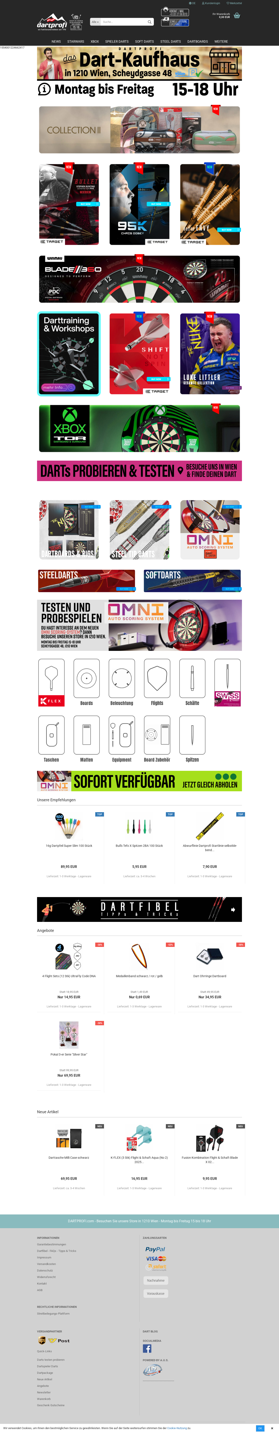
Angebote (43, 1386)
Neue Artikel (44, 1379)
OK (260, 1428)
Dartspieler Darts (47, 1366)
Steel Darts (170, 42)
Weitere (221, 42)
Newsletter (44, 1392)
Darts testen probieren (51, 1359)
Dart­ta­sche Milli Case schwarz (69, 1157)
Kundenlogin (211, 3)
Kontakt (42, 1283)
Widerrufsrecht (46, 1277)
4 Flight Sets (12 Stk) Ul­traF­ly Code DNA (69, 976)
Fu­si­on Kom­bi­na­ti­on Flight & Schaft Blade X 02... (210, 1160)
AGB (40, 1290)
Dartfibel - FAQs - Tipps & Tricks (56, 1251)
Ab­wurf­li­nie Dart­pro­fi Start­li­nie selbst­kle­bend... (210, 848)
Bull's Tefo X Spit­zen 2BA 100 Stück (139, 845)
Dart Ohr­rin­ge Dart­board (209, 976)
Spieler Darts (117, 42)
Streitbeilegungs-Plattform (53, 1313)
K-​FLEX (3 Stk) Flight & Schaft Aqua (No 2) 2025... (139, 1160)
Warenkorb (44, 1399)
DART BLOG (150, 1331)
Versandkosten (46, 1264)
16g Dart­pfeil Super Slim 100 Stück (69, 845)
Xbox (95, 42)
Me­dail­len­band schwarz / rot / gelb (139, 976)
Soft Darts (144, 42)
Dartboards (197, 42)
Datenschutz (45, 1270)
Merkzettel (234, 3)
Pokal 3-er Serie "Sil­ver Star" (69, 1054)
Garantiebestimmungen (51, 1244)
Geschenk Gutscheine (51, 1405)
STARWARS (75, 42)
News (56, 42)
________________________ (158, 1379)
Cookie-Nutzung (177, 1428)
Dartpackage (45, 1372)
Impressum (44, 1257)
